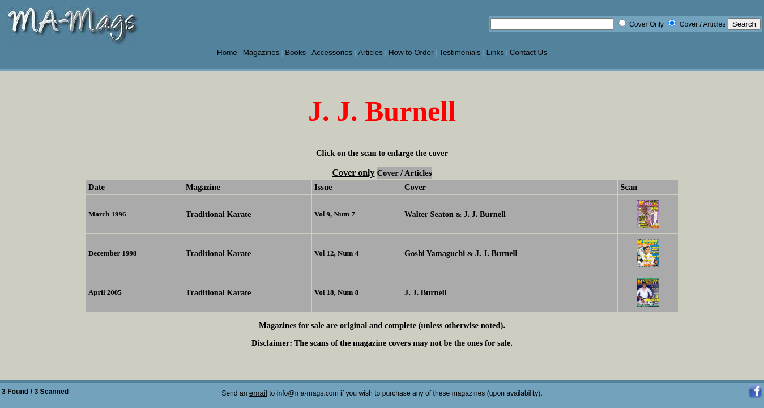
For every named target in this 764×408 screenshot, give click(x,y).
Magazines (261, 52)
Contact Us (528, 52)
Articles (370, 52)
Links (495, 52)
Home (227, 52)
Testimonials (460, 52)
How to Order (411, 52)
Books (295, 52)
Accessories (331, 52)
